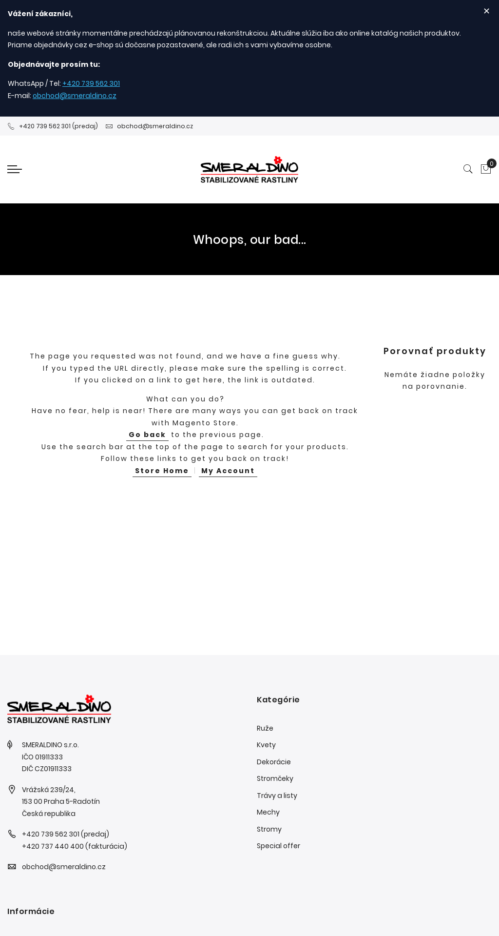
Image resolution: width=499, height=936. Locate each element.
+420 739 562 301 (91, 83)
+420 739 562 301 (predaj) (52, 126)
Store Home (162, 471)
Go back (147, 434)
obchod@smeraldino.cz (74, 95)
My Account (228, 471)
